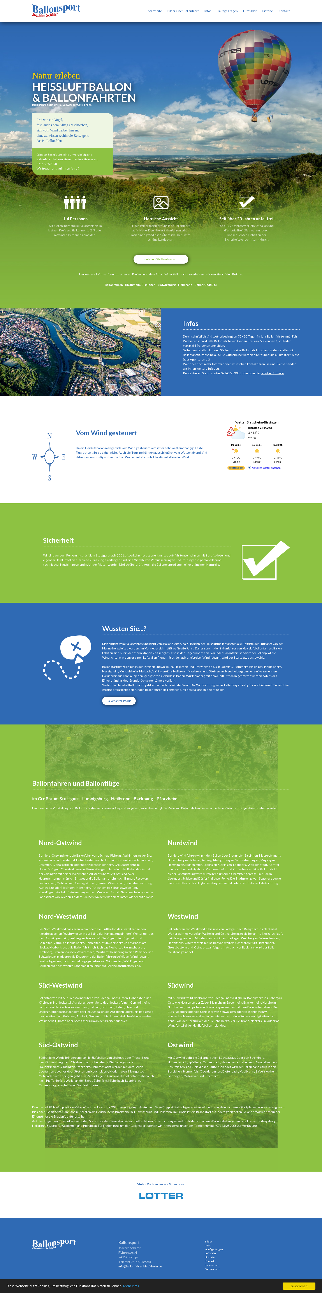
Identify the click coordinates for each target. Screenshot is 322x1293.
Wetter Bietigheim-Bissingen (256, 422)
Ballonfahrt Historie (119, 701)
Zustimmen (298, 1286)
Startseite (155, 11)
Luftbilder (250, 11)
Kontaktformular (272, 373)
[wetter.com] (236, 468)
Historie (267, 11)
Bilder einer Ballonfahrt (183, 11)
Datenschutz (212, 1269)
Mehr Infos (137, 1286)
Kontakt (284, 11)
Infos (207, 11)
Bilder (208, 1241)
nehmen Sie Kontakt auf (161, 259)
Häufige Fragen (227, 11)
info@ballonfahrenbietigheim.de (140, 1266)
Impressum (211, 1265)
